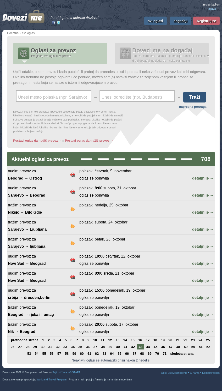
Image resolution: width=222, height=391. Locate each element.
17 (148, 340)
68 (142, 353)
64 (112, 353)
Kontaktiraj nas (211, 372)
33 (65, 347)
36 (88, 347)
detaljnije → (203, 178)
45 (156, 347)
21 (178, 340)
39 (110, 347)
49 (186, 347)
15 (133, 340)
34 (73, 347)
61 (89, 353)
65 (120, 353)
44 (148, 347)
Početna (13, 33)
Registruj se (206, 21)
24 (200, 340)
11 (103, 340)
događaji (180, 21)
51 (201, 347)
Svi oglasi (28, 33)
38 (103, 347)
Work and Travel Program (52, 379)
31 (50, 347)
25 (208, 340)
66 (127, 353)
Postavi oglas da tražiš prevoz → (89, 140)
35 (80, 347)
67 (134, 353)
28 (28, 347)
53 (29, 353)
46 (163, 347)
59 (74, 353)
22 (185, 340)
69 (149, 353)
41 (126, 347)
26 (13, 347)
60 (82, 353)
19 (163, 340)
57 (59, 353)
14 (125, 340)
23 (193, 340)
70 (157, 353)
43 (141, 347)
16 (140, 340)
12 (110, 340)
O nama (194, 372)
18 (155, 340)
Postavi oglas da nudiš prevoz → (37, 140)
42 (133, 347)
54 (37, 353)
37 (95, 347)
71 (164, 353)
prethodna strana (24, 340)
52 (208, 347)
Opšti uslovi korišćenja (174, 372)
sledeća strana (182, 353)
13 (118, 340)
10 (95, 340)
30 (42, 347)
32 (58, 347)
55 (44, 353)
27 (20, 347)
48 (178, 347)
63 (104, 353)
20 (170, 340)
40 (118, 347)
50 (193, 347)
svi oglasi (155, 21)
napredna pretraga (192, 106)
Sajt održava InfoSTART (66, 372)
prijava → (213, 9)
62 (97, 353)
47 (170, 347)
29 (35, 347)
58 (67, 353)
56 (52, 353)
